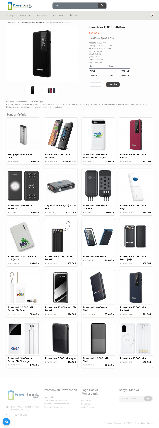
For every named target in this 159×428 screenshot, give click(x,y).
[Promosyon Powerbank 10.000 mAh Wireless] (23, 188)
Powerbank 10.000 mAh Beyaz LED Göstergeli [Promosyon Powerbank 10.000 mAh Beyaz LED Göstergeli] (95, 158)
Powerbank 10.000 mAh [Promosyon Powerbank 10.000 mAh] (133, 359)
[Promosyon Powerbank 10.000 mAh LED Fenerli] (60, 238)
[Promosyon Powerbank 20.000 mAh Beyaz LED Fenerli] (23, 289)
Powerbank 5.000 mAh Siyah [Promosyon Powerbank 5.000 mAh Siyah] (60, 359)
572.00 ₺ (34, 366)
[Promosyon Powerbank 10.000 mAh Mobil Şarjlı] (135, 238)
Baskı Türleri (59, 15)
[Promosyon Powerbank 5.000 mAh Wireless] (60, 137)
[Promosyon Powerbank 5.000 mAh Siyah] (60, 340)
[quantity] (95, 84)
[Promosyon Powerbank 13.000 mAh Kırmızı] (135, 137)
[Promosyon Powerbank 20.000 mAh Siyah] (98, 340)
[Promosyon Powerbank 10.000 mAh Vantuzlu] (98, 188)
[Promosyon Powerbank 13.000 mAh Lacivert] (135, 289)
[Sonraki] (75, 56)
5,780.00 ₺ (70, 214)
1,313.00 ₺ (34, 164)
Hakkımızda (42, 15)
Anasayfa (11, 15)
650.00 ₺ (109, 366)
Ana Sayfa (12, 23)
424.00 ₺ (72, 363)
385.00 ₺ (34, 265)
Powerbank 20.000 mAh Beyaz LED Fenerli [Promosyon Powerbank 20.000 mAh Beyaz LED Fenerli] (21, 310)
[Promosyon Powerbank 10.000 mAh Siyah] (98, 289)
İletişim (73, 15)
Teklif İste (112, 84)
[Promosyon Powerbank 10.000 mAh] (135, 340)
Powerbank (26, 15)
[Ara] (102, 5)
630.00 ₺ (109, 164)
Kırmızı (92, 71)
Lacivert (93, 75)
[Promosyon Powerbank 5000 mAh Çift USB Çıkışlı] (23, 238)
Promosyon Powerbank (31, 22)
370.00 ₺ (146, 214)
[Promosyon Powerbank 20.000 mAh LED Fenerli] (60, 289)
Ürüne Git (125, 71)
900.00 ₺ (34, 315)
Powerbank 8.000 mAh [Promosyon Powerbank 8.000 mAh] (95, 258)
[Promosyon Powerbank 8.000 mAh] (98, 238)
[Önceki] (8, 56)
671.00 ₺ (109, 214)
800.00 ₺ (146, 265)
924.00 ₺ (71, 315)
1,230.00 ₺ (108, 262)
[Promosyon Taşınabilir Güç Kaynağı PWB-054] (60, 188)
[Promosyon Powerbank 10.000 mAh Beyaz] (135, 188)
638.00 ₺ (71, 265)
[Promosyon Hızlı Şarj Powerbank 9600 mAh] (23, 137)
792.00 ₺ (146, 164)
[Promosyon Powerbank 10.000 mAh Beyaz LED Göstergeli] (98, 137)
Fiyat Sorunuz (69, 164)
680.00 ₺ (34, 214)
